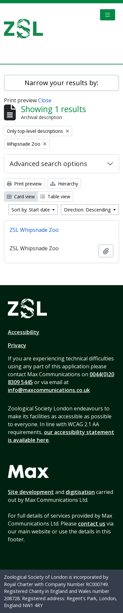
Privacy (17, 345)
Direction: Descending (88, 210)
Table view (55, 196)
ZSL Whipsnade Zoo (34, 229)
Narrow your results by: (61, 82)
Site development (31, 492)
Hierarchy (64, 184)
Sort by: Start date (31, 210)
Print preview (24, 184)
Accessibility (23, 332)
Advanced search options (48, 163)
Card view (21, 196)
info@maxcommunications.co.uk (49, 390)
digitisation (80, 492)
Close (44, 100)
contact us (91, 523)
